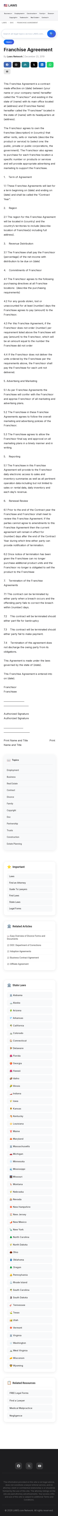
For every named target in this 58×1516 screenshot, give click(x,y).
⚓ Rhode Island (18, 1282)
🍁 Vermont (16, 1327)
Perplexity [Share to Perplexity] (25, 64)
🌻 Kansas (15, 1108)
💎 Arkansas (16, 1018)
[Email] (7, 71)
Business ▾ (8, 13)
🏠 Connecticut (18, 1040)
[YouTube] (39, 1466)
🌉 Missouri (16, 1176)
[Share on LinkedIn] (42, 64)
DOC (12, 23)
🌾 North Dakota (19, 1244)
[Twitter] (29, 1466)
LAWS (4, 23)
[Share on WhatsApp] (50, 64)
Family (10, 803)
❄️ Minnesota (17, 1161)
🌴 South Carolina (19, 1290)
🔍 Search (51, 33)
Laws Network (15, 56)
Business (11, 777)
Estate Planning (14, 844)
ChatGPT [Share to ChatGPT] (16, 64)
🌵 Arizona (15, 1010)
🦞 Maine (15, 1131)
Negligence (16, 1415)
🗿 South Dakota (19, 1297)
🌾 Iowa (14, 1101)
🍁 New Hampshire (20, 1207)
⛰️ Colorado (16, 1033)
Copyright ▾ (13, 17)
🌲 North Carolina (19, 1237)
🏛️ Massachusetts (20, 1146)
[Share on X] (34, 64)
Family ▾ (42, 13)
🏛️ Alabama (16, 995)
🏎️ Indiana (15, 1093)
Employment (13, 770)
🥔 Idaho (14, 1078)
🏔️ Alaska (15, 1002)
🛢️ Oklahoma (17, 1259)
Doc (9, 817)
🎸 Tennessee (17, 1305)
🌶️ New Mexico (18, 1222)
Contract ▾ (45, 17)
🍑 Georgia (16, 1063)
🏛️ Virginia (15, 1335)
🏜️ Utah (14, 1320)
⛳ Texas (14, 1312)
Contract (11, 790)
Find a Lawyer (17, 1400)
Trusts (10, 830)
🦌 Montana (16, 1184)
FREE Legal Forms (19, 1393)
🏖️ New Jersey (18, 1214)
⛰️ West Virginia (19, 1350)
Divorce (10, 797)
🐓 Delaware (17, 1048)
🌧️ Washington (18, 1343)
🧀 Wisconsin (17, 1358)
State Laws (14, 902)
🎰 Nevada (15, 1199)
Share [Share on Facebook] (7, 64)
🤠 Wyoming (16, 1365)
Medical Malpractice (21, 1408)
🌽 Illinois (15, 1086)
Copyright (11, 810)
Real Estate (12, 783)
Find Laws (14, 895)
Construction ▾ (32, 13)
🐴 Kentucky (16, 1116)
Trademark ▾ (24, 17)
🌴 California (17, 1025)
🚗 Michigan (16, 1154)
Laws (11, 876)
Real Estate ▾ (35, 17)
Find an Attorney (17, 883)
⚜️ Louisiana (17, 1123)
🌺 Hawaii (15, 1071)
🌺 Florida (15, 1055)
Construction (13, 837)
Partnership (12, 823)
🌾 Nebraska (17, 1191)
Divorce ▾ (51, 13)
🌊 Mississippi (17, 1169)
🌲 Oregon (15, 1267)
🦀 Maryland (16, 1138)
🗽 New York (17, 1229)
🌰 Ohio (14, 1252)
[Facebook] (18, 1466)
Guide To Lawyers (18, 889)
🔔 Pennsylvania (19, 1275)
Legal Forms (15, 908)
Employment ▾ (19, 13)
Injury (9, 42)
